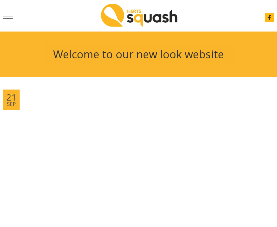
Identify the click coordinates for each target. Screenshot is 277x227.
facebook (269, 17)
